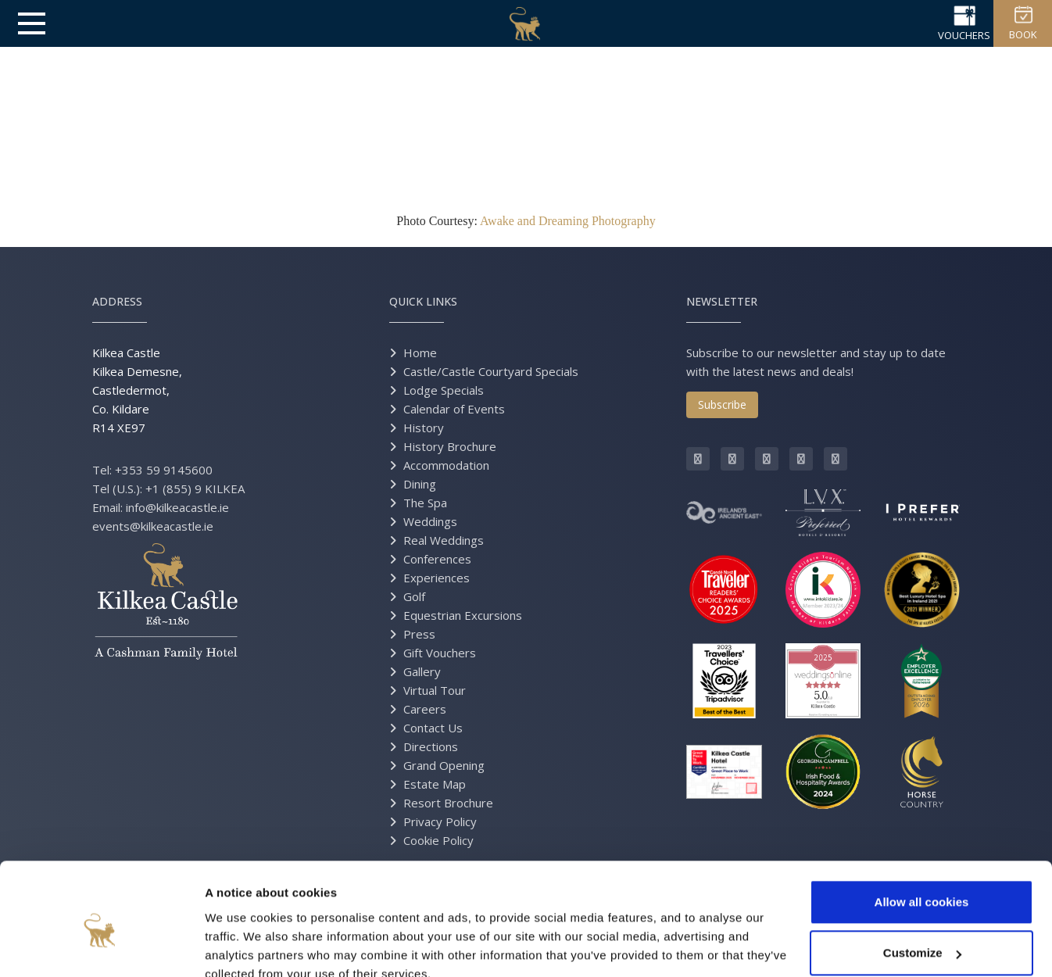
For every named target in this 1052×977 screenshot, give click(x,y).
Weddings (430, 521)
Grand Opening (444, 765)
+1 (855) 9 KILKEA (195, 488)
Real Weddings (443, 540)
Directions (430, 746)
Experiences (436, 577)
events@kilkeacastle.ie (152, 526)
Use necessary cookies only (921, 933)
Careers (424, 709)
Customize (922, 882)
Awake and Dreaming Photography (568, 220)
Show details (241, 946)
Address (117, 301)
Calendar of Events (454, 409)
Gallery (422, 671)
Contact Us (433, 727)
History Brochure (449, 446)
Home (420, 352)
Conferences (437, 559)
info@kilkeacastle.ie (177, 507)
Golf (414, 596)
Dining (419, 484)
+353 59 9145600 (164, 470)
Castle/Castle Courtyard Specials (490, 371)
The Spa (425, 502)
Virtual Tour (434, 690)
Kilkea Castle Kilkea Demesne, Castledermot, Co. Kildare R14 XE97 (137, 390)
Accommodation (446, 465)
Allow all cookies (922, 831)
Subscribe (722, 404)
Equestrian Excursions (462, 615)
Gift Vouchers (439, 652)
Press (419, 634)
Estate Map (434, 784)
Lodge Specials (443, 390)
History (423, 427)
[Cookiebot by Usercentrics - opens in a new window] (101, 946)
